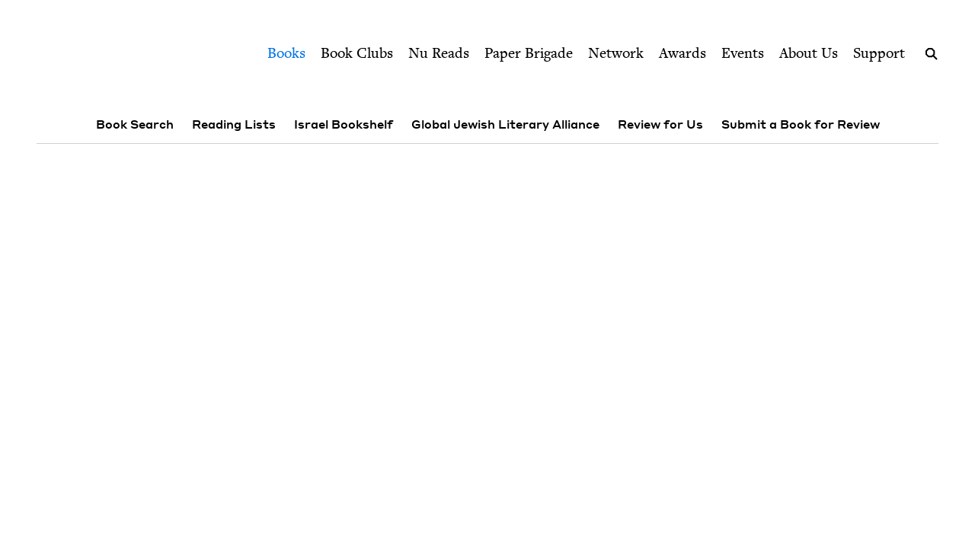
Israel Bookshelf (343, 124)
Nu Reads (438, 53)
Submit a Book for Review (800, 124)
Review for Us (660, 124)
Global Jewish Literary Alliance (505, 124)
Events (742, 53)
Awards (682, 53)
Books (286, 53)
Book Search (135, 124)
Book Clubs (357, 53)
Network (616, 53)
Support (879, 53)
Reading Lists (234, 124)
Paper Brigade (528, 53)
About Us (808, 53)
